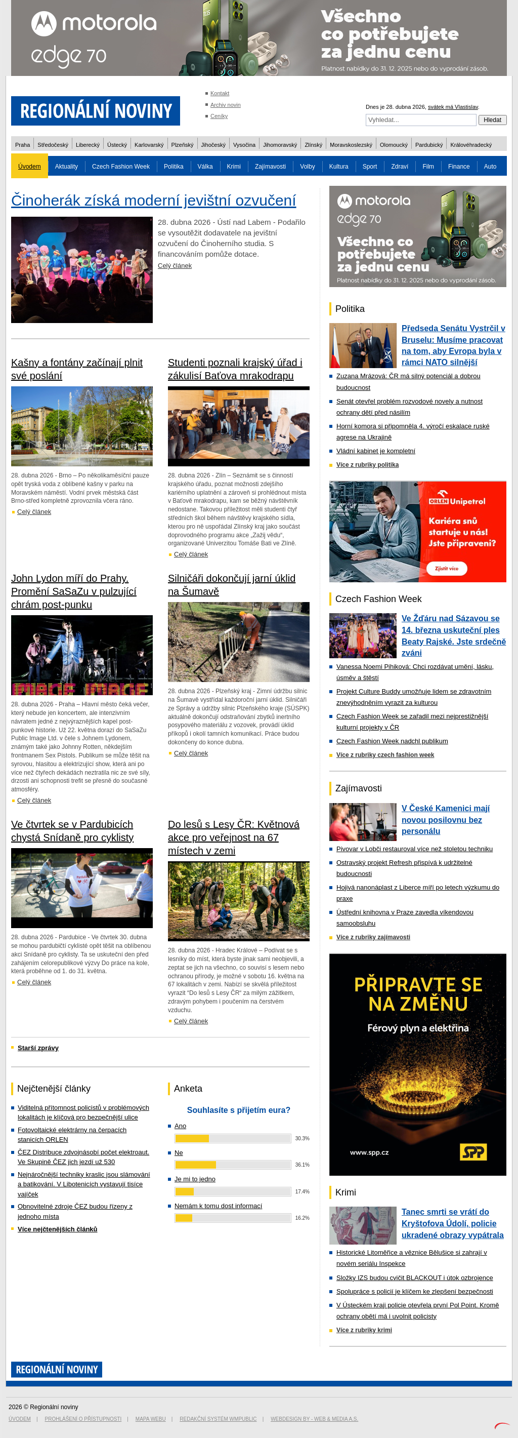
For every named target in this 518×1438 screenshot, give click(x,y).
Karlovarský (149, 145)
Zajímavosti (270, 166)
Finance (459, 166)
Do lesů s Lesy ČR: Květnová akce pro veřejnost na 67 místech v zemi (233, 837)
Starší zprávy (38, 1048)
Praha (22, 145)
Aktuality (66, 166)
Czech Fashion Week (121, 166)
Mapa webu (151, 1419)
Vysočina (244, 145)
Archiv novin (225, 105)
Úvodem (29, 166)
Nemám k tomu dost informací (218, 1206)
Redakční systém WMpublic (218, 1419)
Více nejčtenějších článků (58, 1229)
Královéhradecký (471, 145)
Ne (179, 1152)
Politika (174, 166)
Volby (307, 166)
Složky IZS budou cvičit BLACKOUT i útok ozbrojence (414, 1278)
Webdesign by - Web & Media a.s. (314, 1419)
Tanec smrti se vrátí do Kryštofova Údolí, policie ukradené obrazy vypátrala (453, 1223)
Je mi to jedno (195, 1179)
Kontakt (219, 93)
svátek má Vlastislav (453, 107)
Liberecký (88, 145)
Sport (370, 166)
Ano (180, 1126)
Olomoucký (394, 145)
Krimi (234, 166)
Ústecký (117, 145)
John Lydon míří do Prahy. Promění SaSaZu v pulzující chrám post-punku (74, 591)
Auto (490, 166)
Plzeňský (182, 145)
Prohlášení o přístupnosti (83, 1419)
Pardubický (429, 145)
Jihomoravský (280, 145)
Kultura (339, 166)
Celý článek (175, 265)
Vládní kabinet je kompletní (375, 451)
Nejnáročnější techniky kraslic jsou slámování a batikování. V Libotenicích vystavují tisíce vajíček (84, 1184)
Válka (205, 166)
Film (428, 166)
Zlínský (313, 145)
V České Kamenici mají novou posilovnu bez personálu (446, 819)
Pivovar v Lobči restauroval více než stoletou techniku (414, 849)
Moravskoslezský (351, 145)
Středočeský (52, 145)
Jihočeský (213, 145)
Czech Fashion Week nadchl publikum (392, 741)
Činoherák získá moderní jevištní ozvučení (153, 200)
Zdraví (399, 166)
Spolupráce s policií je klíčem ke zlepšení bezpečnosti (414, 1291)
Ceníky (219, 116)
